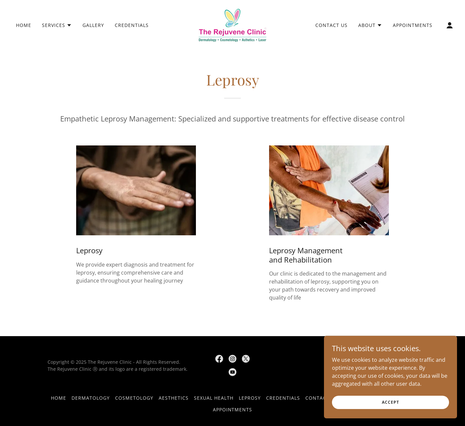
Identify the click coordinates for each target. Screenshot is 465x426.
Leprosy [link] (250, 398)
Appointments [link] (412, 25)
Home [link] (23, 25)
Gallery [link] (93, 25)
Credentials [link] (132, 25)
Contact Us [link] (331, 25)
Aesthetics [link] (174, 398)
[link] (233, 24)
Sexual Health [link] (213, 398)
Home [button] (58, 398)
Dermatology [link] (91, 398)
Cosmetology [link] (134, 398)
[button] (57, 25)
